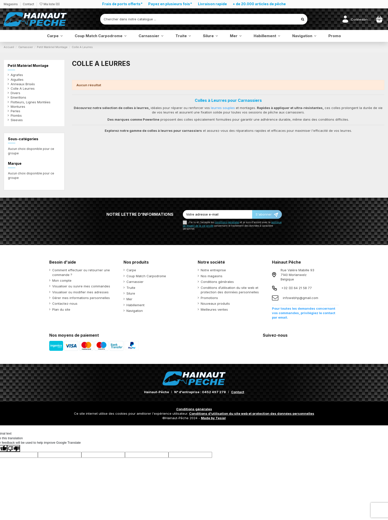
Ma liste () (49, 4)
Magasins (11, 4)
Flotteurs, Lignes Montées (30, 102)
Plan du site (61, 309)
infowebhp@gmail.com (300, 298)
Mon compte (62, 280)
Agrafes (17, 75)
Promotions (209, 298)
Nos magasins (211, 276)
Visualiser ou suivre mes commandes (81, 286)
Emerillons (18, 97)
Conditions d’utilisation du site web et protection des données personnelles (230, 290)
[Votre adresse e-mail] (217, 214)
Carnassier (135, 282)
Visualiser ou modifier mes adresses (80, 292)
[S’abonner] (267, 214)
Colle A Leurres (23, 88)
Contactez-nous (64, 303)
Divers (15, 93)
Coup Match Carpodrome (146, 276)
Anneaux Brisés (23, 84)
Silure (130, 293)
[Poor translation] (13, 448)
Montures (18, 107)
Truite (130, 288)
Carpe (131, 270)
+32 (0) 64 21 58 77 (296, 288)
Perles (15, 111)
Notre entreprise (213, 270)
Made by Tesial (213, 418)
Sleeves (17, 120)
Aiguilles (17, 80)
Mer (129, 299)
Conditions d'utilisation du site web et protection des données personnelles (251, 413)
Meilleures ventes (214, 309)
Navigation (134, 311)
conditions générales (227, 222)
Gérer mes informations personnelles (81, 298)
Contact (28, 4)
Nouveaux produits (215, 303)
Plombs (16, 115)
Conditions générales (217, 282)
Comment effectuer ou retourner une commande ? (81, 272)
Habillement (135, 305)
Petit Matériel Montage (28, 65)
